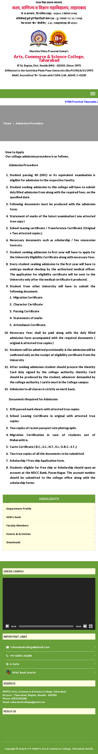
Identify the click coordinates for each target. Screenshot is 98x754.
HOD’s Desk (13, 517)
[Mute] (85, 626)
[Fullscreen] (90, 626)
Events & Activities (18, 534)
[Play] (7, 626)
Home (7, 123)
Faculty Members (17, 525)
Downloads (13, 542)
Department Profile (18, 508)
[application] (49, 604)
